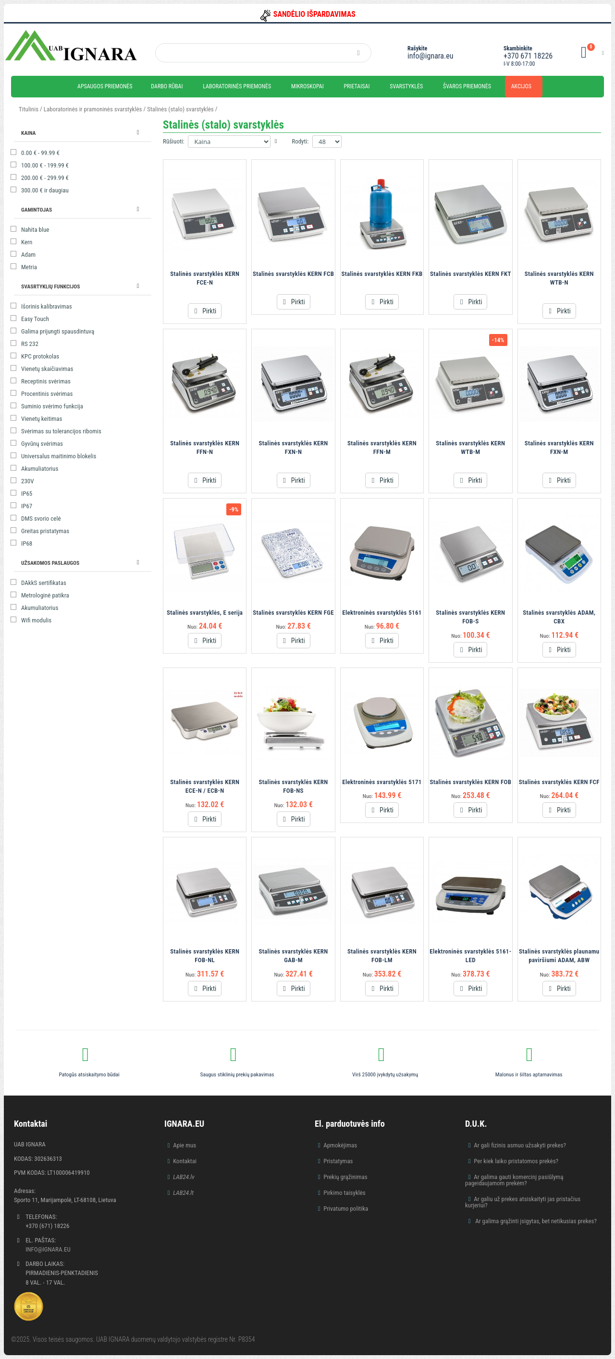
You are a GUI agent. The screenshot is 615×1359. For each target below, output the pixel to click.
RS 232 (29, 343)
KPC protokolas (40, 356)
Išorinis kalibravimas (46, 306)
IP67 (26, 506)
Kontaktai (185, 1161)
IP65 (26, 493)
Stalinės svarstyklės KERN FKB (381, 273)
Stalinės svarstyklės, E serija (205, 612)
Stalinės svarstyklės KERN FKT (470, 273)
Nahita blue (35, 229)
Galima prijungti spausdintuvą (57, 331)
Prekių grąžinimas (345, 1176)
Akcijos (521, 86)
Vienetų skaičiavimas (47, 368)
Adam (28, 254)
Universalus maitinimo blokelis (59, 456)
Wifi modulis (36, 620)
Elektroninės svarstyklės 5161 (381, 612)
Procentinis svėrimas (47, 393)
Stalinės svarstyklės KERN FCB (293, 273)
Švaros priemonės (467, 86)
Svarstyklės (406, 86)
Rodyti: (300, 141)
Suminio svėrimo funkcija (52, 406)
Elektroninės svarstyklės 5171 (381, 782)
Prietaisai (356, 86)
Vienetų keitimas (41, 418)
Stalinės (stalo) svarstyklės (181, 109)
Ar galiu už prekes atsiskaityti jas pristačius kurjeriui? (522, 1202)
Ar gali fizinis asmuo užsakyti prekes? (520, 1145)
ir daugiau (45, 190)
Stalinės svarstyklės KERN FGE (293, 612)
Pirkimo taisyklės (344, 1192)
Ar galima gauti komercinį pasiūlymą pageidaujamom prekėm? (514, 1180)
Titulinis (28, 109)
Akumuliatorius (39, 468)
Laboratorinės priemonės (237, 86)
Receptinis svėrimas (46, 381)
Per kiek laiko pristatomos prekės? (516, 1161)
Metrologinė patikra (45, 595)
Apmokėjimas (340, 1145)
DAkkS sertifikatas (43, 582)
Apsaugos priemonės (105, 86)
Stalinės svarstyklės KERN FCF (559, 782)
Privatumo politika (345, 1208)
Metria (29, 267)
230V (27, 481)
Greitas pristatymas (45, 531)
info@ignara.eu (430, 55)
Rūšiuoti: (173, 141)
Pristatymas (338, 1161)
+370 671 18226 (528, 55)
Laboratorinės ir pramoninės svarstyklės (93, 109)
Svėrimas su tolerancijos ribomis (61, 431)
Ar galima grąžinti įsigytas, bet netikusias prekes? (535, 1221)
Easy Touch (35, 318)
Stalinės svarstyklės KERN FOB (471, 782)
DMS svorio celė (41, 518)
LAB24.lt (183, 1192)
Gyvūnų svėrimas (42, 443)
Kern (26, 242)
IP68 (26, 543)
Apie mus (184, 1145)
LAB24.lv (183, 1176)
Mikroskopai (307, 86)
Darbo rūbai (167, 86)
